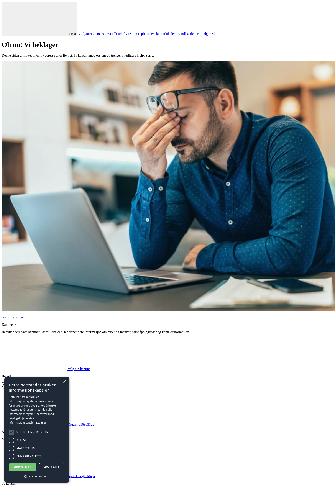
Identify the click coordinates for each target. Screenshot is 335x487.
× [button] (64, 381)
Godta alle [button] (22, 467)
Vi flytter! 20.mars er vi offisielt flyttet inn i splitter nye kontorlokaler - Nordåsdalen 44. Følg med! (147, 34)
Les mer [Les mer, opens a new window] (41, 423)
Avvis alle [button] (51, 467)
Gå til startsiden (13, 317)
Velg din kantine (46, 369)
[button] (37, 476)
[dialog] (36, 430)
